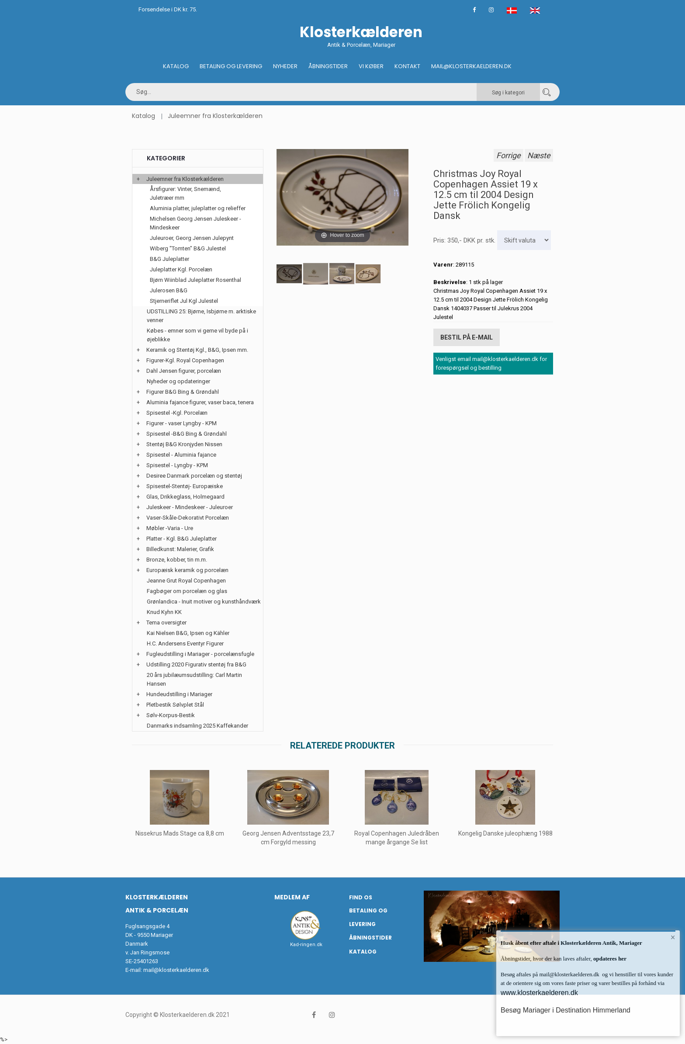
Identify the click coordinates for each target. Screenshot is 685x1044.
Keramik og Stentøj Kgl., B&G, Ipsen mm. (197, 350)
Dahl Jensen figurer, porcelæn (183, 371)
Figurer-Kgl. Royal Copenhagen (185, 360)
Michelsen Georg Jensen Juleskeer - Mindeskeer (195, 223)
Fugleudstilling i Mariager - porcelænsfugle (200, 654)
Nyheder (285, 66)
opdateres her (609, 958)
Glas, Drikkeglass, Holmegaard (185, 496)
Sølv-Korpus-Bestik (170, 715)
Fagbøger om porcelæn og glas (187, 591)
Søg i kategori (508, 93)
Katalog (176, 66)
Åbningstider (328, 66)
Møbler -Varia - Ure (169, 528)
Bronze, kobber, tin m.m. (176, 559)
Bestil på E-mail (466, 337)
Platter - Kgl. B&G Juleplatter (181, 538)
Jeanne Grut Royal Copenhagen (186, 580)
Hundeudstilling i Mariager (179, 694)
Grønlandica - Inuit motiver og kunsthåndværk (204, 601)
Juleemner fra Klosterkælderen (215, 115)
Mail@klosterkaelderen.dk (471, 66)
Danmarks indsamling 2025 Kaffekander (197, 725)
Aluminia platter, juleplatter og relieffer (198, 208)
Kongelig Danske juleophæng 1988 (505, 833)
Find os (360, 897)
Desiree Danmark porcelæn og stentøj (194, 475)
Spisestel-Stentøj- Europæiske (184, 486)
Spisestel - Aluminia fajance (181, 454)
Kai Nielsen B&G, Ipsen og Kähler (188, 633)
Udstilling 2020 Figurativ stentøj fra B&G (196, 664)
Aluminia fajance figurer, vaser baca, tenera (200, 402)
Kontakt (407, 66)
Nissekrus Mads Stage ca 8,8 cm (179, 833)
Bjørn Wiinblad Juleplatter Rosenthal (195, 280)
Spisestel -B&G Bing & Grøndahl (186, 433)
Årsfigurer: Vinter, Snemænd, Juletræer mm (185, 193)
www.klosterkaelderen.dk (539, 992)
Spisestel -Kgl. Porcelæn (177, 412)
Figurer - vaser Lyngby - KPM (181, 423)
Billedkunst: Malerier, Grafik (180, 549)
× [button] (673, 937)
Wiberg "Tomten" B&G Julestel (188, 248)
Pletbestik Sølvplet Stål (175, 704)
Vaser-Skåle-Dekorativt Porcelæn (187, 517)
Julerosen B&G (168, 290)
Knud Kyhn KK (164, 612)
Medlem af (292, 897)
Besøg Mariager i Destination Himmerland (565, 1010)
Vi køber (371, 66)
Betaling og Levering (231, 66)
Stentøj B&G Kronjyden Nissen (184, 444)
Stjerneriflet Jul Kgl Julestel (184, 301)
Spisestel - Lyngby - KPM (177, 465)
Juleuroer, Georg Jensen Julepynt (192, 238)
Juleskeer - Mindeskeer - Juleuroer (189, 507)
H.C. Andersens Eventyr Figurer (185, 643)
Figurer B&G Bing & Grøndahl (182, 391)
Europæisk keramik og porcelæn (187, 570)
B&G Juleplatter (169, 259)
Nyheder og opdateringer (178, 381)
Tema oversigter (166, 622)
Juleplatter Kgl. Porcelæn (181, 269)
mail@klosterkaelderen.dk (176, 970)
